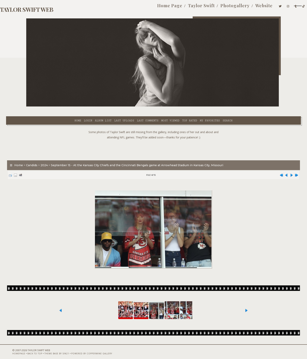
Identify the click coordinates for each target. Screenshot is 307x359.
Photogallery (193, 7)
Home (42, 105)
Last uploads (89, 105)
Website (222, 7)
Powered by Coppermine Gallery (105, 348)
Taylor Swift (159, 7)
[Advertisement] (153, 139)
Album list (68, 105)
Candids (52, 155)
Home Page (127, 7)
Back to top (48, 348)
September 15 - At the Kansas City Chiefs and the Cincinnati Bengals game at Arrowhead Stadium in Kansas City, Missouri (157, 155)
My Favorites (175, 105)
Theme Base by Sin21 (70, 348)
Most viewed (135, 105)
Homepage (32, 348)
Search (192, 105)
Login (53, 105)
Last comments (112, 105)
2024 (64, 155)
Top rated (154, 105)
